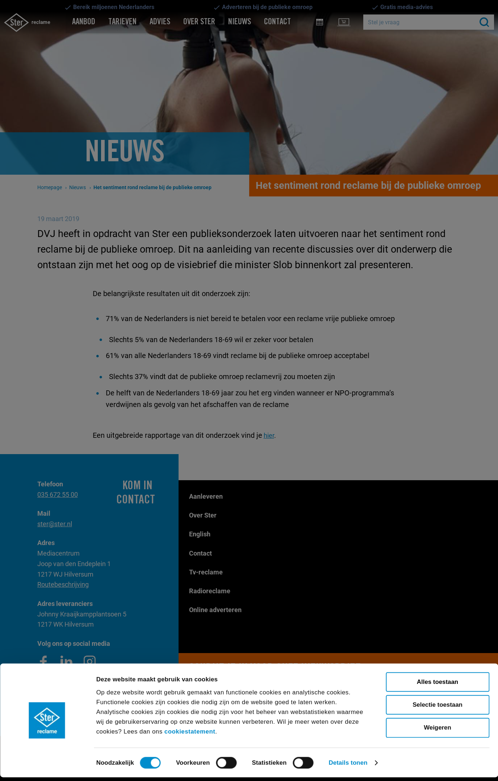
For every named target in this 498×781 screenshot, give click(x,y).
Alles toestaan (437, 685)
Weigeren (437, 730)
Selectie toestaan (438, 708)
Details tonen (347, 766)
